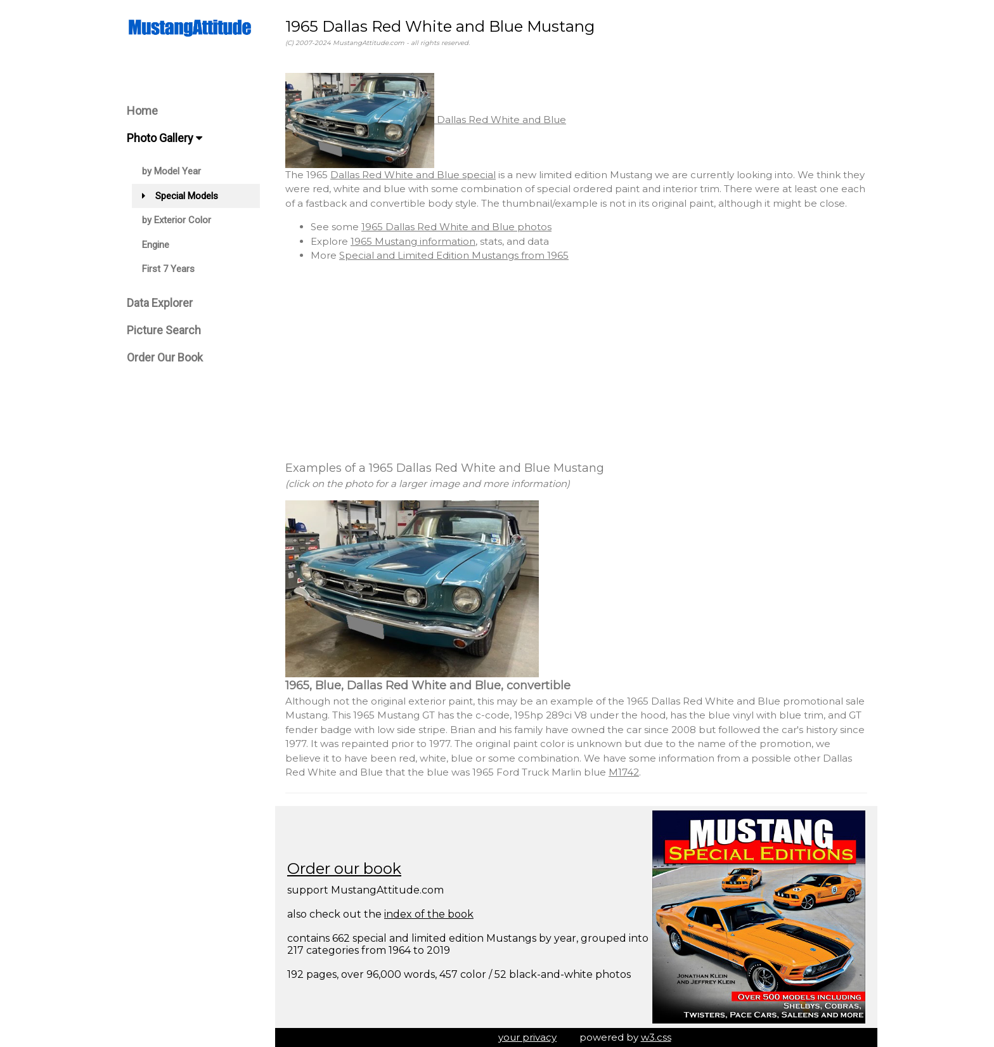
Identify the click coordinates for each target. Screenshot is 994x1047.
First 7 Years (168, 269)
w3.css (656, 1037)
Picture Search (164, 330)
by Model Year (171, 171)
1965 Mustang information (413, 241)
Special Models (180, 196)
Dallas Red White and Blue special (413, 175)
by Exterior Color (176, 220)
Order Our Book (165, 357)
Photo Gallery (164, 138)
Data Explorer (160, 302)
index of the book (429, 914)
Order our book (344, 868)
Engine (155, 244)
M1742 (624, 772)
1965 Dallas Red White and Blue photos (456, 227)
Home (142, 110)
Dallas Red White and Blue (425, 120)
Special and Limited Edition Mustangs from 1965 (454, 255)
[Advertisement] (576, 361)
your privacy (527, 1037)
